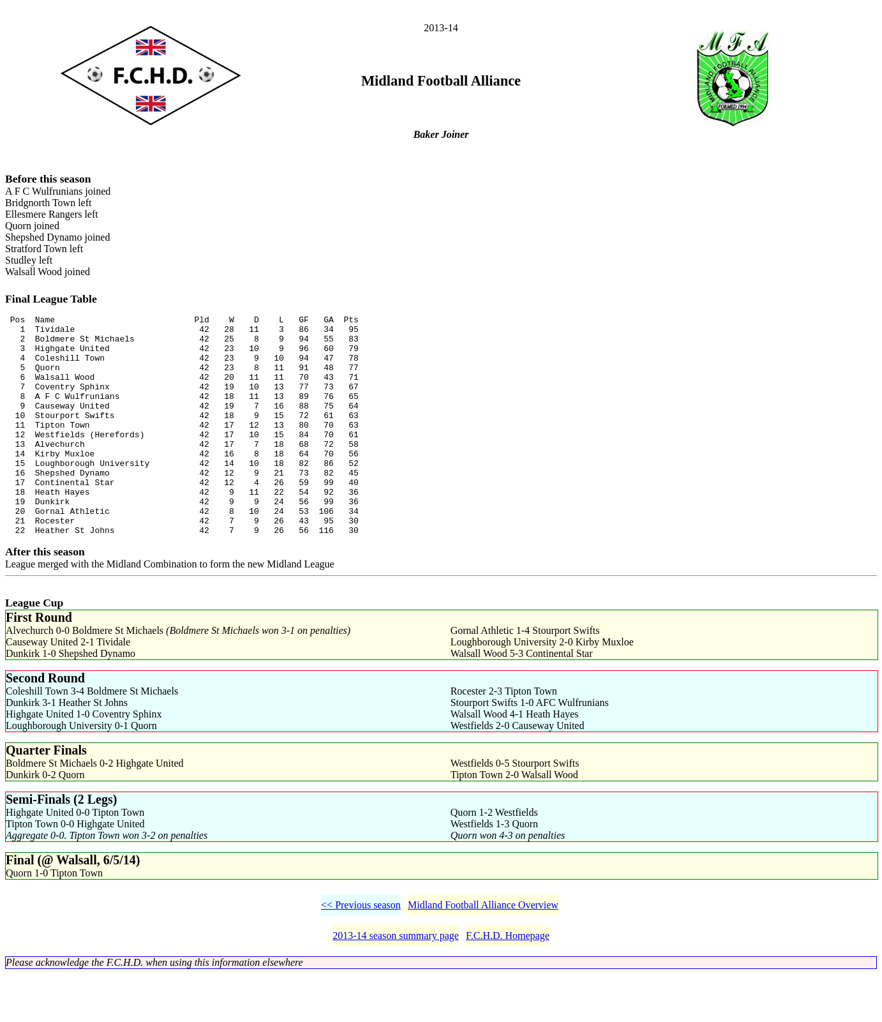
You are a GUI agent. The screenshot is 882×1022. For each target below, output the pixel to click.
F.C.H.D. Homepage (507, 983)
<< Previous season (361, 952)
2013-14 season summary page (396, 983)
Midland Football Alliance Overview (483, 952)
